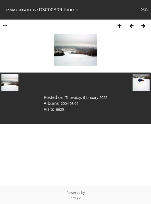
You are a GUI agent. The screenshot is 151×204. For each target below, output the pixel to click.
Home (10, 9)
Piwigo (75, 197)
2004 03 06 (27, 9)
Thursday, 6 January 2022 (86, 97)
